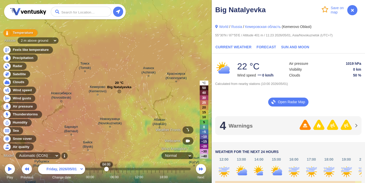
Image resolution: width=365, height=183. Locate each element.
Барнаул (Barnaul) (71, 129)
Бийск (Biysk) (88, 145)
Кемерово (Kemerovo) (97, 90)
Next (201, 172)
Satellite (16, 74)
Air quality (18, 147)
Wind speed (19, 90)
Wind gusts (19, 98)
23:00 (184, 177)
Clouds (15, 82)
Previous (27, 172)
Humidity (17, 122)
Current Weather (233, 47)
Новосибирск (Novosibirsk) (61, 96)
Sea (13, 130)
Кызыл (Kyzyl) (194, 160)
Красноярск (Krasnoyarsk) (176, 76)
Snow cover (19, 139)
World (223, 27)
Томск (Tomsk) (85, 66)
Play (10, 172)
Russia (236, 27)
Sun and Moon (295, 47)
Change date (61, 172)
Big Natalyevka (119, 88)
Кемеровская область (263, 27)
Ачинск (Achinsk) (148, 71)
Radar (15, 66)
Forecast (266, 47)
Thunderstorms (22, 114)
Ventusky (27, 11)
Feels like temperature (28, 50)
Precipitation (20, 58)
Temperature (20, 33)
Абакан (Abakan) (160, 122)
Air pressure (20, 106)
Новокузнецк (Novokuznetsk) (110, 122)
